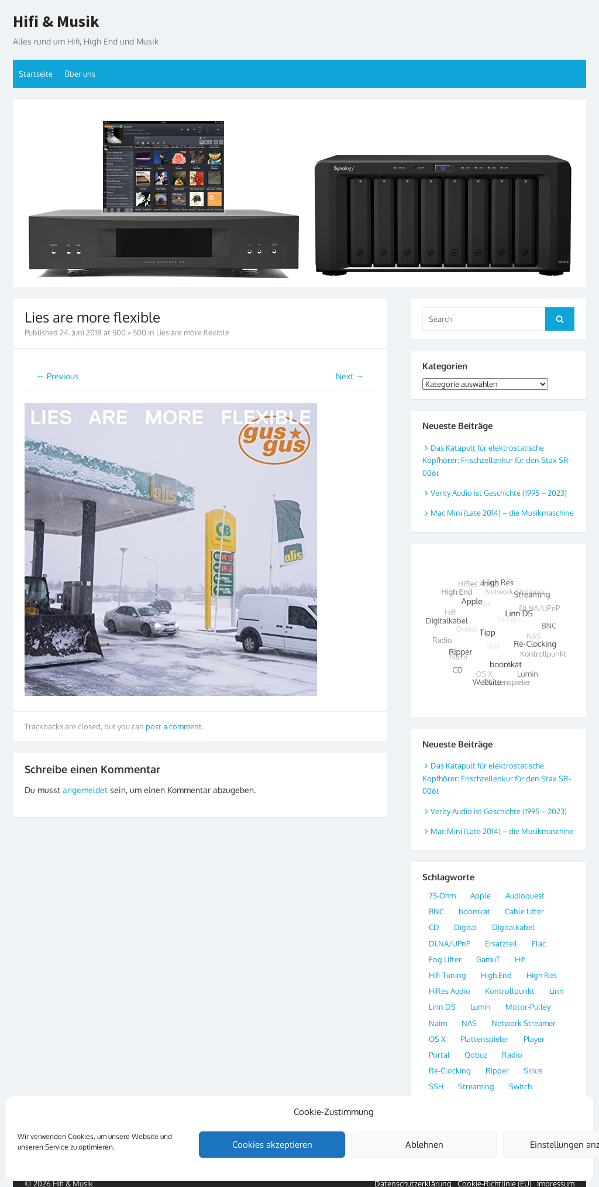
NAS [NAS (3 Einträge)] (469, 1023)
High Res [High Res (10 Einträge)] (541, 975)
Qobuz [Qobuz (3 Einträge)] (475, 1054)
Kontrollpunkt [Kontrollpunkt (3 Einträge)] (510, 991)
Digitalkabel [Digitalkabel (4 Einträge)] (513, 927)
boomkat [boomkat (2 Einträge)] (474, 911)
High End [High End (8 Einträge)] (496, 975)
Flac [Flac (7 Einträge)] (539, 943)
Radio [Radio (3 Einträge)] (512, 1054)
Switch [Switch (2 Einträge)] (520, 1086)
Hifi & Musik (56, 22)
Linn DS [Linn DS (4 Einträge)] (442, 1006)
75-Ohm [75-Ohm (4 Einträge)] (442, 895)
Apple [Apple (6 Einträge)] (480, 895)
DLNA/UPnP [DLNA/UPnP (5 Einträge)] (449, 943)
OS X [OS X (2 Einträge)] (437, 1039)
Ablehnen (424, 1144)
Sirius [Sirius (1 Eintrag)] (533, 1070)
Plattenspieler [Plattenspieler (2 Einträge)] (484, 1039)
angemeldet (85, 790)
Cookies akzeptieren (272, 1144)
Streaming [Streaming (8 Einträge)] (476, 1086)
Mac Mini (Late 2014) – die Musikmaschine (502, 512)
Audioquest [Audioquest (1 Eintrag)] (525, 895)
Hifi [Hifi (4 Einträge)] (520, 959)
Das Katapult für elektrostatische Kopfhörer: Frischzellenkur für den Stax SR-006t (496, 460)
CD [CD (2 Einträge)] (434, 927)
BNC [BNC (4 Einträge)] (436, 911)
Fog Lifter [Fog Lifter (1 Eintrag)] (445, 959)
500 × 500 (129, 332)
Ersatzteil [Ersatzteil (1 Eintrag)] (501, 943)
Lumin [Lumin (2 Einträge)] (480, 1006)
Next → (350, 376)
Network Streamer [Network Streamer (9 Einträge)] (523, 1023)
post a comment (174, 726)
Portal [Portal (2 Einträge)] (439, 1054)
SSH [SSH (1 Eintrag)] (436, 1086)
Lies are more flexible (192, 332)
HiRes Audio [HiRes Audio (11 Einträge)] (449, 991)
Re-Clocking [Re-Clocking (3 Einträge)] (450, 1070)
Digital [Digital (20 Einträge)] (465, 927)
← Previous (57, 376)
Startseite (36, 73)
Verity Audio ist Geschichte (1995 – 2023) (499, 493)
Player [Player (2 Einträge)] (534, 1039)
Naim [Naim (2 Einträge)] (438, 1023)
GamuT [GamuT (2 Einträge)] (488, 959)
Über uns (79, 73)
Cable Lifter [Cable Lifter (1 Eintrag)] (524, 911)
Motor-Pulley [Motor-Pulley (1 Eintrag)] (527, 1006)
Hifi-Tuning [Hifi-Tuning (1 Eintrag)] (447, 975)
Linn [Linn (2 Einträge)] (556, 991)
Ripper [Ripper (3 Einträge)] (497, 1070)
